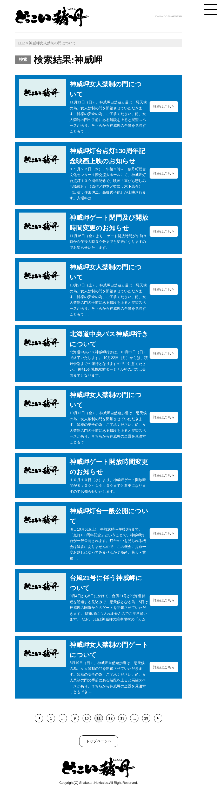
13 (122, 718)
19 (146, 718)
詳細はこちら (164, 106)
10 (87, 718)
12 (111, 718)
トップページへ (98, 741)
